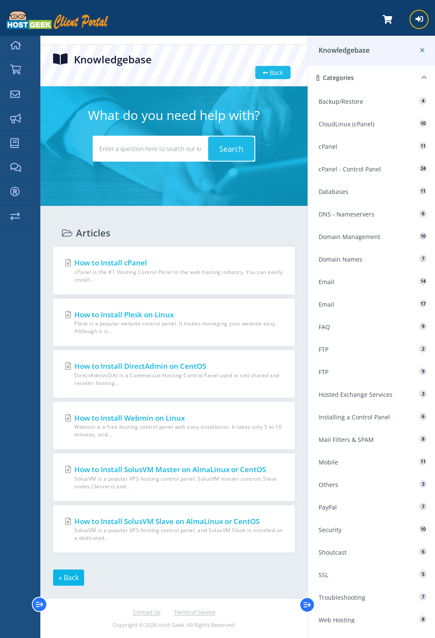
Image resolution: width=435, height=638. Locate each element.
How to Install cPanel (174, 271)
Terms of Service (194, 612)
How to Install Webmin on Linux (174, 426)
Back (273, 72)
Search (231, 149)
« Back (69, 577)
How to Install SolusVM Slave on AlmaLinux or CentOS (174, 529)
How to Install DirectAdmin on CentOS (174, 374)
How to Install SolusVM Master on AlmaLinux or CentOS (174, 477)
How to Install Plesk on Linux (174, 323)
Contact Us (147, 612)
